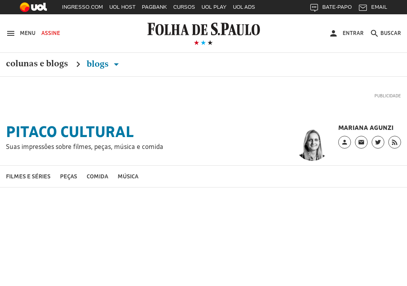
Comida (97, 176)
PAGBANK (154, 7)
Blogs (104, 64)
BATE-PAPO (330, 9)
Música (128, 176)
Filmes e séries (28, 176)
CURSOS (184, 7)
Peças (68, 176)
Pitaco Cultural (70, 131)
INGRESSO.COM (82, 7)
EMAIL (372, 9)
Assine (50, 33)
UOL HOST (122, 7)
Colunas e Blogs (37, 64)
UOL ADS (244, 7)
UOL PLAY (214, 7)
